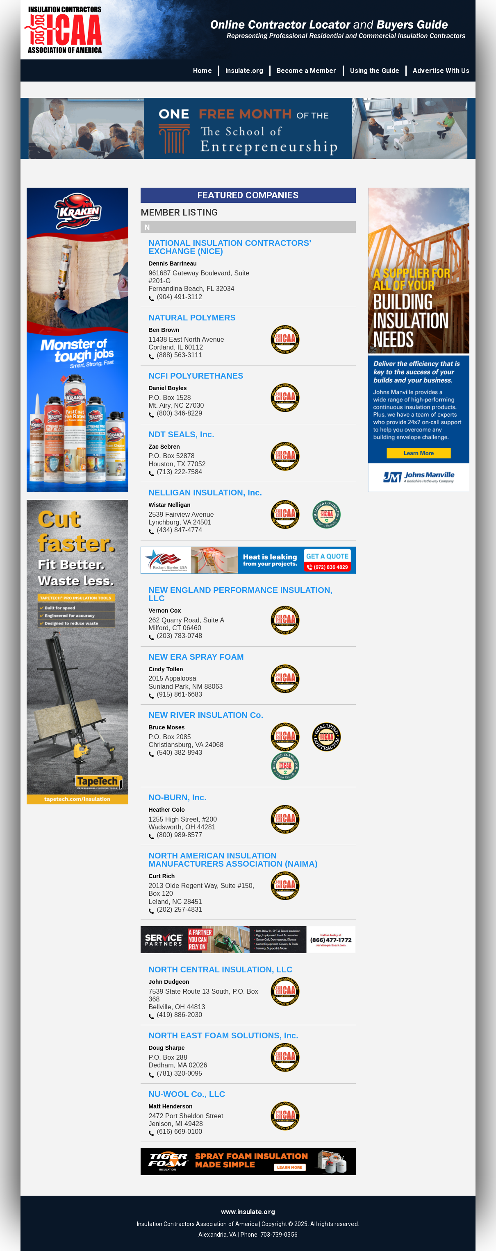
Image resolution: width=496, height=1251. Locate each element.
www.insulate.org (248, 1212)
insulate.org (244, 71)
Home (202, 71)
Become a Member (307, 71)
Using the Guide (375, 71)
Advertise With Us (441, 71)
